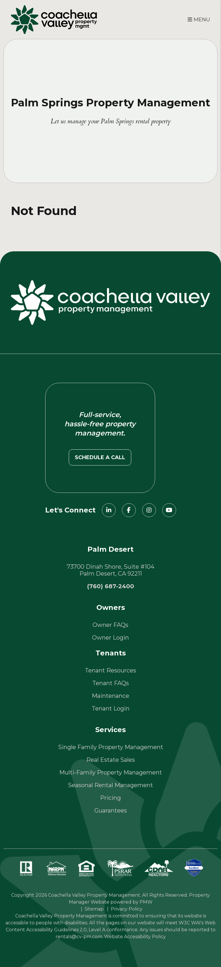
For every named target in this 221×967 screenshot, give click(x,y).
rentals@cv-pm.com (79, 936)
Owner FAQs (110, 624)
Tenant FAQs (110, 683)
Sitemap (94, 909)
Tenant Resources (110, 670)
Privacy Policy (126, 909)
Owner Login (110, 637)
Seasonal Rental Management (110, 785)
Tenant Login (110, 708)
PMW (146, 902)
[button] (109, 510)
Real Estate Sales (110, 759)
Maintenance (110, 695)
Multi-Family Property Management (110, 772)
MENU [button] (199, 19)
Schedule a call (100, 457)
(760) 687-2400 (110, 586)
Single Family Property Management (110, 747)
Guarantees (110, 810)
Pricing (110, 797)
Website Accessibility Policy (135, 936)
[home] (54, 19)
